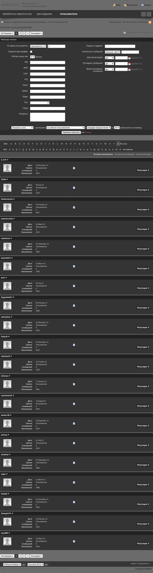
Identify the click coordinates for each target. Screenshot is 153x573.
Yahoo (25, 85)
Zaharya (4, 376)
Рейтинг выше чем (20, 56)
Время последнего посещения (94, 70)
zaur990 (4, 533)
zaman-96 (5, 415)
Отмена (88, 132)
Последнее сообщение (93, 63)
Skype (25, 97)
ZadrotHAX (6, 258)
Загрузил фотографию (18, 52)
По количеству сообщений (124, 154)
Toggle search (143, 14)
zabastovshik (7, 219)
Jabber (25, 91)
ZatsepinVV (6, 513)
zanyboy (4, 454)
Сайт (25, 74)
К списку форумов (14, 569)
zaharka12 (5, 356)
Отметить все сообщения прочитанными (52, 569)
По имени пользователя (17, 46)
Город (25, 108)
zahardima (5, 317)
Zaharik (4, 337)
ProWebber (147, 569)
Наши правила (115, 22)
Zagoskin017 (6, 297)
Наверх (4, 569)
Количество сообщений (92, 52)
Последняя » (36, 33)
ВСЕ (5, 144)
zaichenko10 (6, 395)
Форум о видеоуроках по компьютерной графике (25, 22)
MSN (26, 68)
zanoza (4, 435)
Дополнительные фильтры (136, 33)
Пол (26, 102)
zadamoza (5, 238)
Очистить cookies (28, 569)
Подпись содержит (94, 46)
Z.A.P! (3, 160)
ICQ (26, 79)
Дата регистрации (95, 57)
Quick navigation (149, 14)
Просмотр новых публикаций (135, 22)
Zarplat (4, 494)
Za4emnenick (7, 199)
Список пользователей (57, 22)
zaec (3, 278)
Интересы (23, 114)
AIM (26, 62)
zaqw (3, 474)
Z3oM (3, 179)
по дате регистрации (143, 154)
